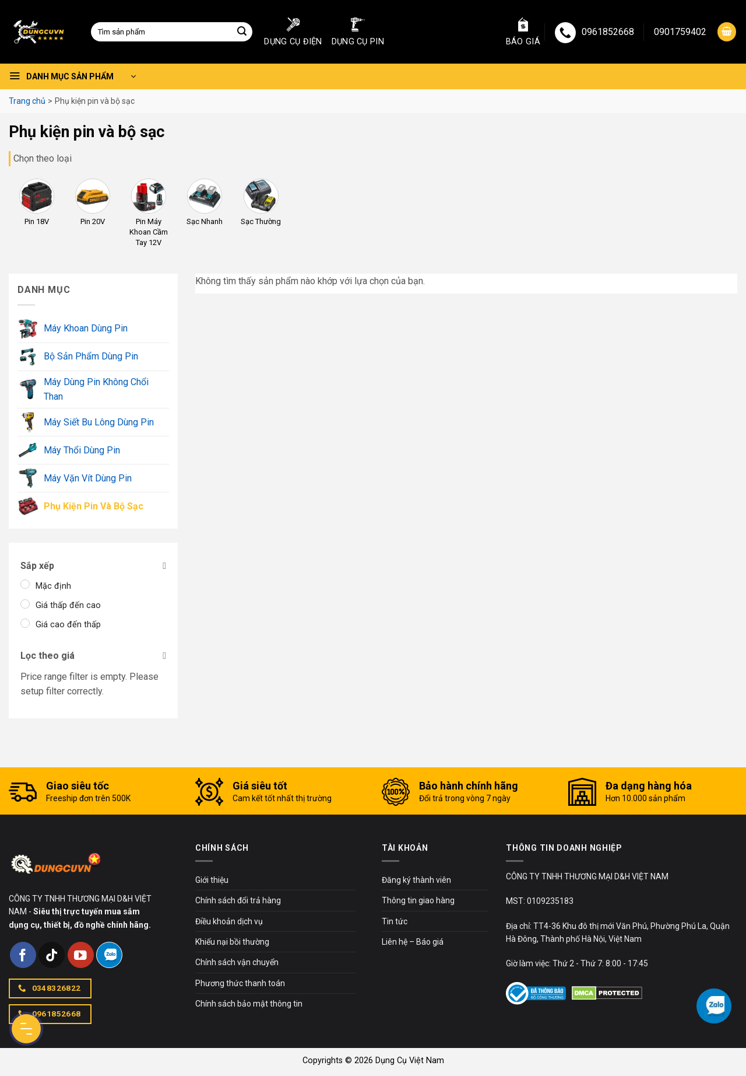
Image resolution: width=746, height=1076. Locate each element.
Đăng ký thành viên (416, 880)
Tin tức (394, 921)
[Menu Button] (26, 1028)
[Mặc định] (25, 584)
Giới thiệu (211, 880)
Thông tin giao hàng (418, 900)
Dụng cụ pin (358, 32)
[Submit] (242, 32)
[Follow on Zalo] (109, 955)
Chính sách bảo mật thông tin (248, 1003)
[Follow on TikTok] (51, 955)
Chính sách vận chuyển (237, 962)
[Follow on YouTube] (81, 955)
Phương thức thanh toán (240, 983)
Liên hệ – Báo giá (413, 941)
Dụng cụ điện (293, 32)
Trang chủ (27, 101)
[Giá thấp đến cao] (25, 604)
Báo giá (523, 32)
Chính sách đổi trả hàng (238, 900)
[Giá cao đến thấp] (25, 623)
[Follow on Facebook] (23, 955)
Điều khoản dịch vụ (229, 921)
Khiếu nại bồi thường (232, 941)
